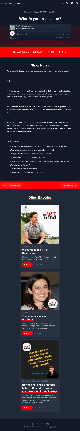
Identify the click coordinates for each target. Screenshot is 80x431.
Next (69, 185)
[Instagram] (77, 3)
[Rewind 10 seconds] (18, 34)
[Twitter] (67, 3)
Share (68, 38)
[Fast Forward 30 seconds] (27, 34)
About (11, 3)
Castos (53, 427)
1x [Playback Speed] (22, 34)
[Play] (12, 33)
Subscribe (19, 3)
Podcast (4, 3)
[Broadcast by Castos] (13, 38)
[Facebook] (72, 3)
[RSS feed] (62, 3)
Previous (12, 185)
